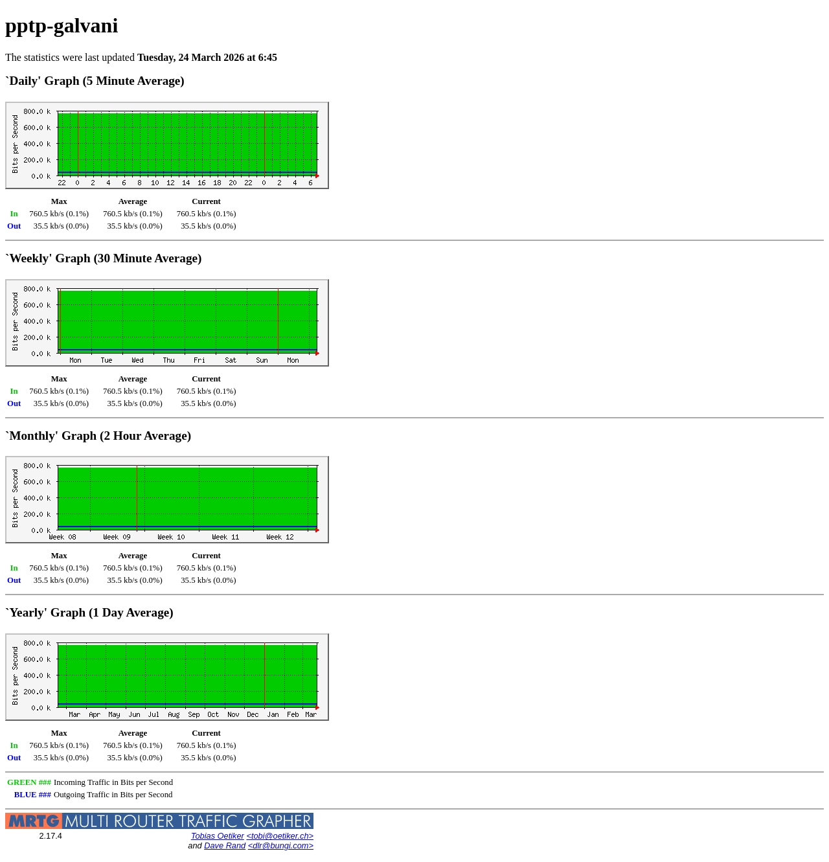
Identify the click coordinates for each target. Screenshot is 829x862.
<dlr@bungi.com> (280, 845)
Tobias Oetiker (217, 836)
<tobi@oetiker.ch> (279, 836)
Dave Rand (224, 845)
